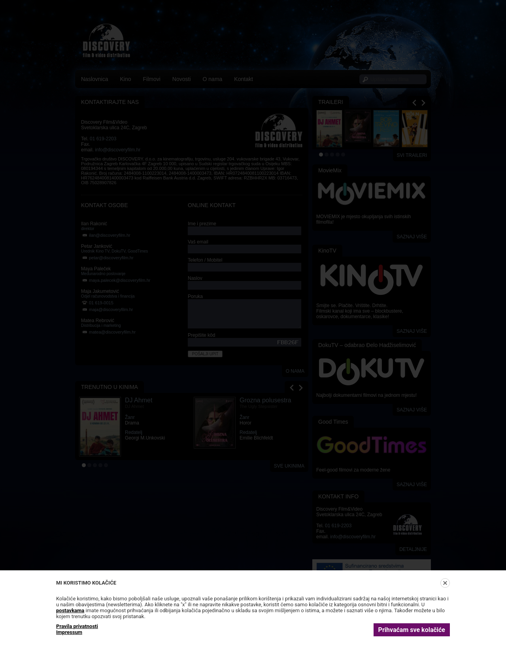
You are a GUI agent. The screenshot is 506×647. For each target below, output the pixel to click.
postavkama (70, 610)
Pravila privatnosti (77, 626)
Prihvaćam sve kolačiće (411, 630)
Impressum (69, 632)
